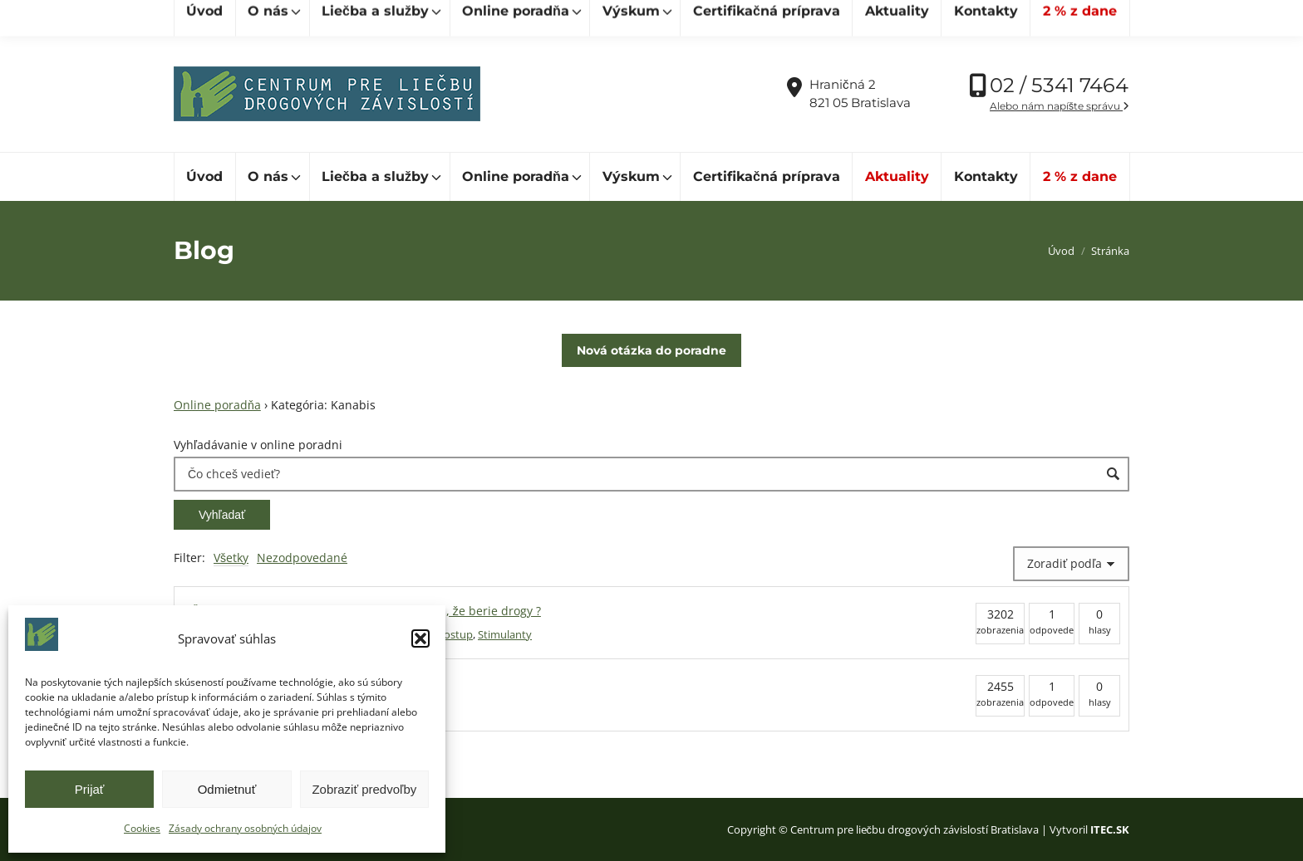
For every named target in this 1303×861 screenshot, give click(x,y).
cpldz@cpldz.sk (459, 18)
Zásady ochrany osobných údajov (245, 828)
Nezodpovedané (302, 557)
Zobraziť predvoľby (364, 789)
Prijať (90, 789)
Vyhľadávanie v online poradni (258, 445)
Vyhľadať (222, 514)
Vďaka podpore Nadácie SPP (1041, 17)
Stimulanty (505, 634)
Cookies (142, 828)
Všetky (231, 557)
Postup (455, 634)
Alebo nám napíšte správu (1059, 106)
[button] (420, 638)
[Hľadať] (248, 17)
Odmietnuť (227, 789)
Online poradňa (217, 405)
